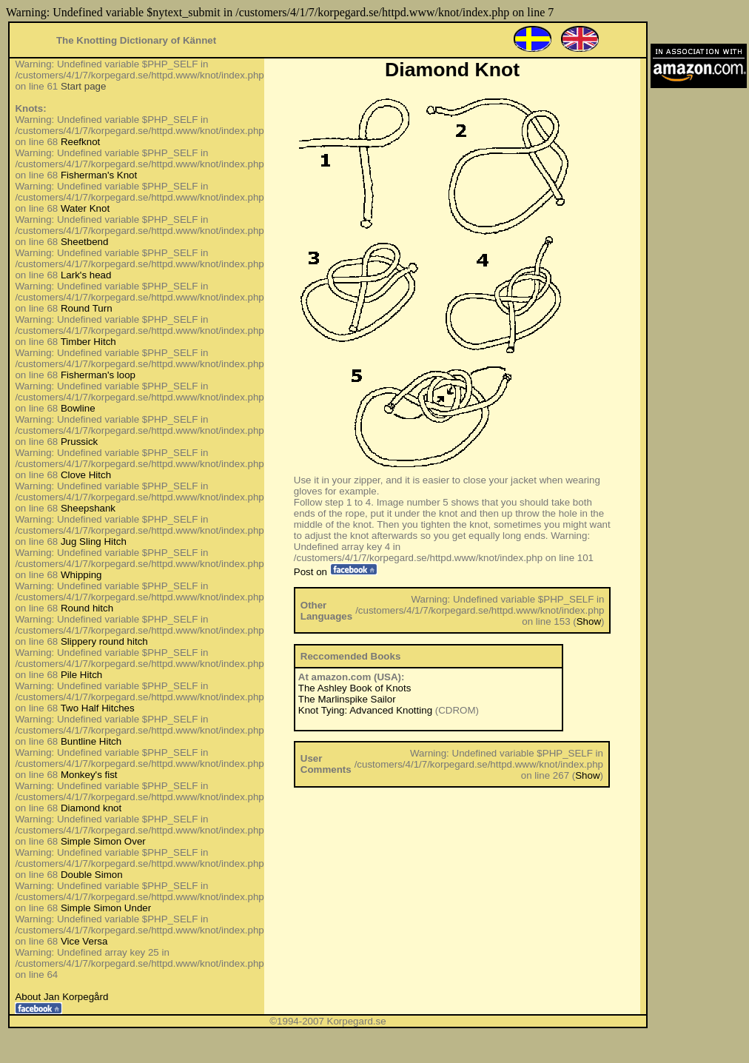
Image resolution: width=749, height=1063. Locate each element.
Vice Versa (84, 941)
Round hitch (87, 608)
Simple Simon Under (106, 907)
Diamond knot (91, 808)
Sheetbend (84, 241)
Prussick (79, 441)
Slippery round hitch (104, 641)
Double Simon (92, 874)
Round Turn (86, 308)
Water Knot (85, 208)
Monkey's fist (89, 774)
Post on (335, 571)
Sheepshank (88, 508)
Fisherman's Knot (99, 175)
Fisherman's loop (98, 374)
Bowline (78, 408)
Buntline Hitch (91, 741)
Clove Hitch (86, 474)
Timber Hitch (88, 341)
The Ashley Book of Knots (355, 688)
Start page (84, 86)
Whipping (81, 574)
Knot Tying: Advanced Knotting (365, 710)
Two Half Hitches (98, 708)
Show (589, 621)
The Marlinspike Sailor (347, 699)
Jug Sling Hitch (94, 541)
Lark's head (86, 275)
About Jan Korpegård (61, 996)
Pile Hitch (81, 674)
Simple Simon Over (103, 841)
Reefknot (80, 141)
